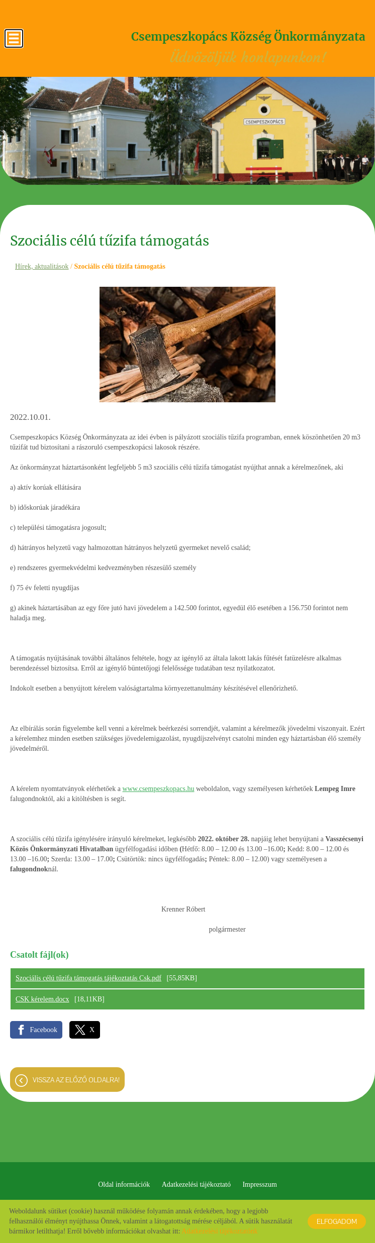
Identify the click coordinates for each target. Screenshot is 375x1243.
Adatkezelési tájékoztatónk (219, 1231)
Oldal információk (124, 1184)
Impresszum (259, 1184)
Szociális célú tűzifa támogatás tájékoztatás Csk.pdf (88, 978)
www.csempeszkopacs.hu (159, 789)
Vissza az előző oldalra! (76, 1079)
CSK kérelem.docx (42, 999)
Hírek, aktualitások (42, 266)
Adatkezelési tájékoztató (196, 1184)
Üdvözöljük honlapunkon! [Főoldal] (248, 48)
